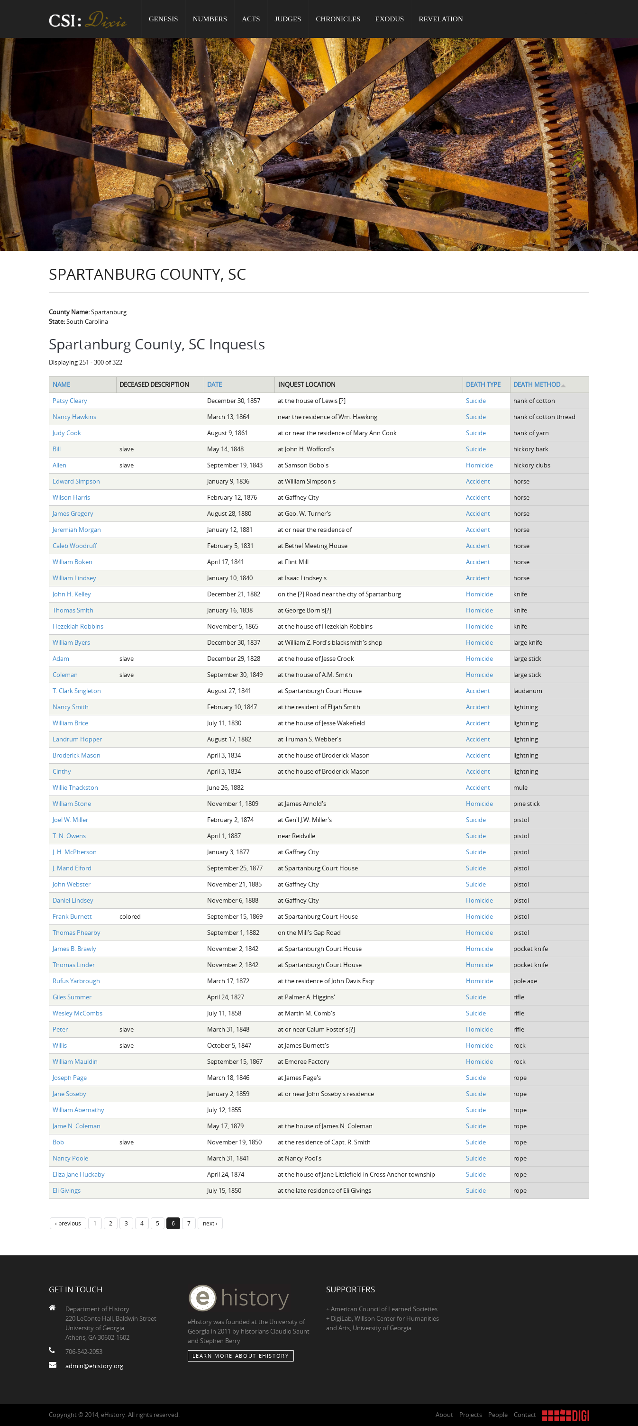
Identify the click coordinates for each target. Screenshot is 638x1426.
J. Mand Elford (72, 868)
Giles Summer (72, 997)
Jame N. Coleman (76, 1126)
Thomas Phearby (76, 932)
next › (210, 1223)
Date (214, 384)
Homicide (479, 465)
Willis (60, 1045)
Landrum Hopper (77, 739)
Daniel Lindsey (73, 900)
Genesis (163, 19)
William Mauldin (75, 1061)
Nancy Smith (71, 707)
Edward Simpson (76, 481)
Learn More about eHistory (240, 1355)
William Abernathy (78, 1110)
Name (61, 384)
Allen (59, 465)
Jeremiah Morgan (77, 529)
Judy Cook (67, 433)
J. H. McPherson (75, 852)
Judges (288, 19)
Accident (478, 481)
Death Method (539, 384)
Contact (525, 1414)
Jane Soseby (69, 1093)
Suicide (476, 400)
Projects (470, 1414)
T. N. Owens (69, 836)
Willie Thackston (75, 787)
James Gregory (73, 513)
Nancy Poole (70, 1158)
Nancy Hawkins (74, 416)
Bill (57, 449)
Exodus (389, 19)
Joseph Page (70, 1077)
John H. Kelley (72, 594)
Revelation (441, 19)
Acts (251, 19)
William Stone (72, 803)
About (444, 1414)
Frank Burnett (72, 916)
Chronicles (338, 19)
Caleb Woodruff (75, 545)
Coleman (65, 674)
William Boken (72, 562)
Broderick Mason (76, 755)
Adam (61, 658)
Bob (58, 1142)
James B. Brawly (74, 948)
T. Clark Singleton (77, 690)
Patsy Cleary (70, 400)
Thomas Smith (73, 610)
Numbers (210, 19)
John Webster (72, 884)
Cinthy (62, 771)
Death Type (483, 384)
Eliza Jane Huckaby (79, 1174)
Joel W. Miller (70, 819)
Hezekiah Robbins (78, 626)
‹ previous (68, 1223)
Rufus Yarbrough (76, 981)
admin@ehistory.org (94, 1366)
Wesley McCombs (77, 1013)
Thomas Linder (74, 964)
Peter (60, 1029)
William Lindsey (74, 578)
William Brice (70, 723)
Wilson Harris (71, 497)
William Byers (71, 642)
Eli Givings (67, 1190)
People (498, 1414)
